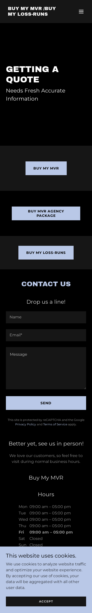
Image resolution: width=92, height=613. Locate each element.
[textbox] (46, 317)
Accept (46, 601)
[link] (34, 14)
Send (46, 403)
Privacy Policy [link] (25, 424)
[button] (81, 11)
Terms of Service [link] (55, 424)
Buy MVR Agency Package (46, 213)
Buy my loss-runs (46, 252)
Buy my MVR (46, 168)
